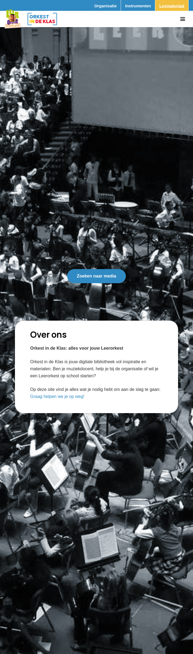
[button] (183, 19)
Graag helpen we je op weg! (57, 396)
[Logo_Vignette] (12, 18)
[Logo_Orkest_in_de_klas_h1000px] (42, 19)
